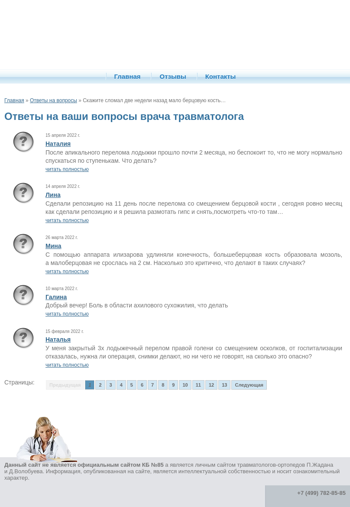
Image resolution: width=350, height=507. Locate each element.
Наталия (58, 143)
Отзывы (172, 76)
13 (224, 385)
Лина (53, 194)
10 (185, 385)
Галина (56, 297)
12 (211, 385)
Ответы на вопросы (53, 100)
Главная (127, 76)
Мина (53, 245)
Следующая (249, 385)
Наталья (58, 339)
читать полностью (67, 169)
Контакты (220, 76)
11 (198, 385)
